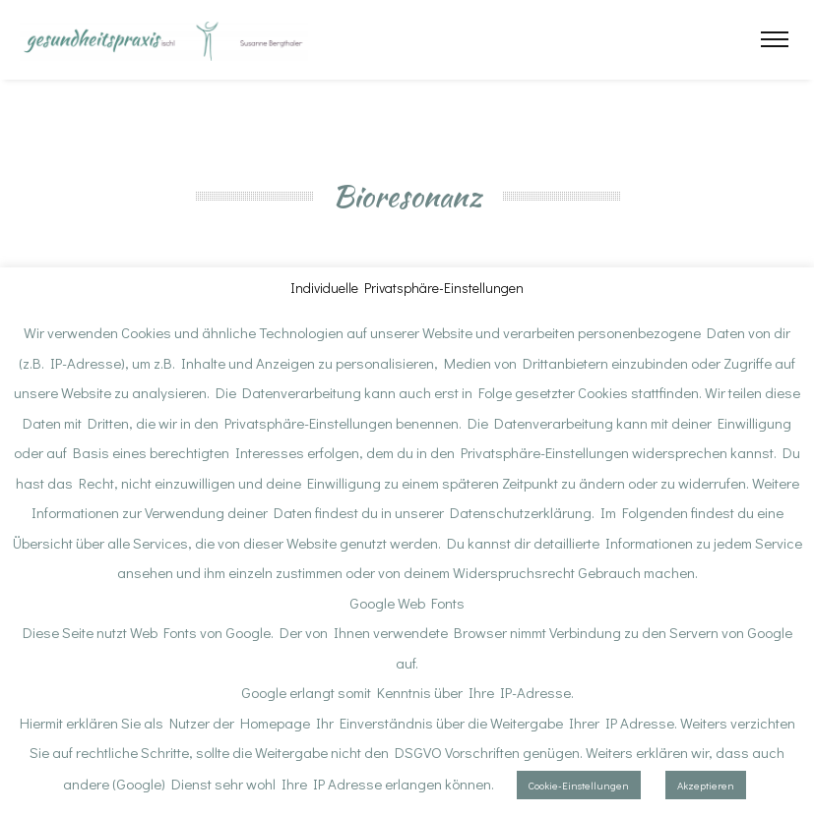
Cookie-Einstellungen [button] (579, 785)
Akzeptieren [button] (705, 785)
